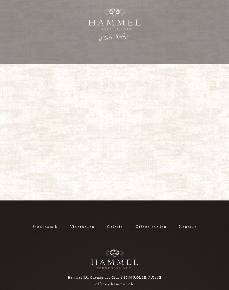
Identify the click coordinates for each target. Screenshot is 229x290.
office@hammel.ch (114, 284)
